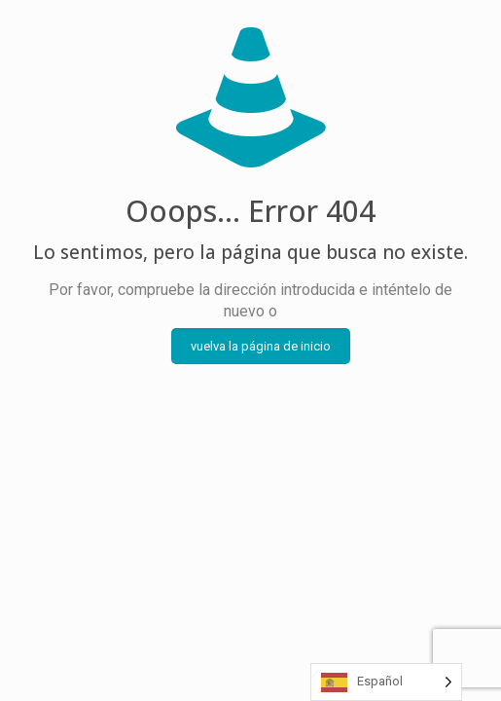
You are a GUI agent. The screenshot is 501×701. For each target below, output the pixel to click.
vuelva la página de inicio (261, 346)
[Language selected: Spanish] (386, 682)
